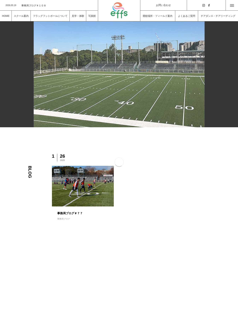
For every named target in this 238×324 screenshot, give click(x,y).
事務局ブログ (63, 219)
